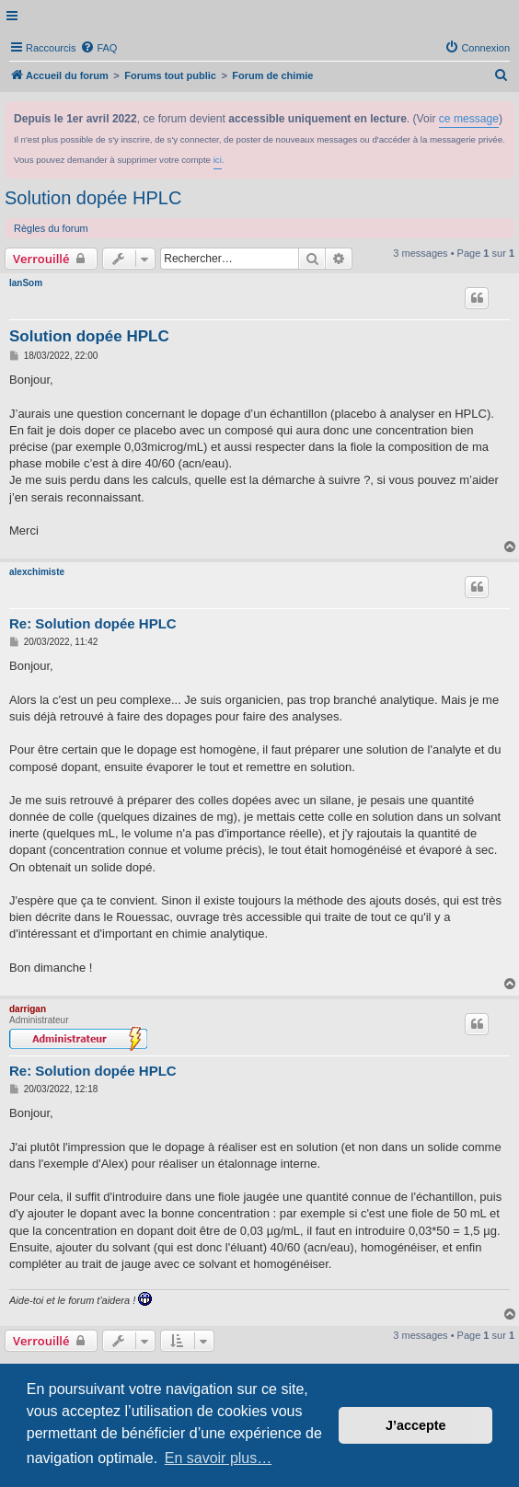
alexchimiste (36, 572)
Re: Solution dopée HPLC (93, 623)
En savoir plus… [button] (218, 1458)
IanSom (25, 283)
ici (217, 160)
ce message (469, 118)
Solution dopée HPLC (93, 198)
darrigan (27, 1009)
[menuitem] (98, 48)
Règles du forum (51, 228)
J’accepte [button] (416, 1425)
